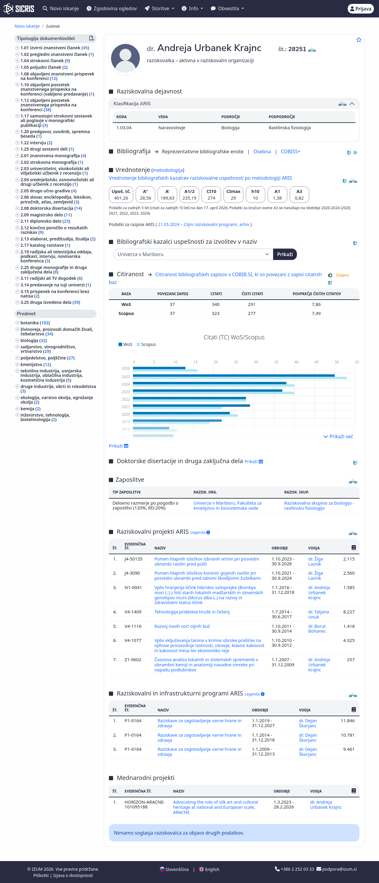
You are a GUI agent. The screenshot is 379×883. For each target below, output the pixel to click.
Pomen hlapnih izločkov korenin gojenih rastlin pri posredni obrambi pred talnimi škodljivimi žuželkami (208, 574)
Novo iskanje (61, 8)
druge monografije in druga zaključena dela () (53, 269)
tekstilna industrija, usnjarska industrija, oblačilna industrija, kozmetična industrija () (51, 375)
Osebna (263, 151)
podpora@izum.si (336, 869)
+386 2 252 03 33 (295, 869)
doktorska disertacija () (56, 208)
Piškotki (41, 875)
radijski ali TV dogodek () (56, 278)
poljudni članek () (49, 67)
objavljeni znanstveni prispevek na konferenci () (57, 76)
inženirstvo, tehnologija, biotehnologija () (45, 417)
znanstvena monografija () (58, 155)
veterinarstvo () (37, 468)
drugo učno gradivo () (53, 191)
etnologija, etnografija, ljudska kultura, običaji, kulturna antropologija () (51, 457)
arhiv (245, 224)
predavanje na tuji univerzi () (60, 285)
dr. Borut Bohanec (317, 631)
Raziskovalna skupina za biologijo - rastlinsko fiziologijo (320, 505)
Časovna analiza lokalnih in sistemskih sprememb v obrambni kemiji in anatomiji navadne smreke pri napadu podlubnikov (207, 666)
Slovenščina (174, 869)
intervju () (41, 142)
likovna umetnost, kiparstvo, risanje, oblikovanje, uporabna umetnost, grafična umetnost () (57, 507)
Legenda (200, 532)
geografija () (34, 525)
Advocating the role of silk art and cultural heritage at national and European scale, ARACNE (216, 807)
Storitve (158, 8)
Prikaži (285, 254)
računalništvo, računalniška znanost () (57, 483)
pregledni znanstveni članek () (62, 54)
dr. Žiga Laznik (315, 560)
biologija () (33, 340)
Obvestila (225, 8)
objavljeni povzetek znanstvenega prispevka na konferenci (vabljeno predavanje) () (57, 89)
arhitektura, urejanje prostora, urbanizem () (51, 495)
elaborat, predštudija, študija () (63, 239)
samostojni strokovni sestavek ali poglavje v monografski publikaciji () (56, 120)
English (209, 869)
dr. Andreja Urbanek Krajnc (319, 596)
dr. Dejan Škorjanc (308, 724)
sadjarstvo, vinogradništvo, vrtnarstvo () (48, 349)
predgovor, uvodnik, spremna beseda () (55, 134)
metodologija (168, 170)
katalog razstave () (50, 245)
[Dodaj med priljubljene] (359, 39)
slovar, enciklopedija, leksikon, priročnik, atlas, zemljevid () (56, 199)
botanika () (35, 322)
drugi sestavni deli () (52, 149)
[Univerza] (193, 254)
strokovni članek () (50, 60)
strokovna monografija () (56, 162)
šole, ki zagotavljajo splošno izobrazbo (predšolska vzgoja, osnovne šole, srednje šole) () (51, 441)
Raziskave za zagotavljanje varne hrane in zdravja (200, 724)
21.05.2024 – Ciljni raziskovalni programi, (198, 224)
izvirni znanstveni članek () (59, 47)
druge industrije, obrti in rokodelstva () (58, 388)
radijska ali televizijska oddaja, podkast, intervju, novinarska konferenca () (56, 256)
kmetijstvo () (35, 364)
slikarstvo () (33, 519)
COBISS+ (290, 151)
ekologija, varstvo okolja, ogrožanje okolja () (56, 400)
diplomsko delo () (50, 221)
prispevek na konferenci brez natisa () (54, 294)
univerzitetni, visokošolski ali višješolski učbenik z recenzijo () (54, 171)
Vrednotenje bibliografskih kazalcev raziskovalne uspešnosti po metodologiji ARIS (200, 178)
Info (190, 8)
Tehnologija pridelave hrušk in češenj (193, 615)
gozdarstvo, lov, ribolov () (47, 475)
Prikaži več (338, 436)
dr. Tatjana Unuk (318, 617)
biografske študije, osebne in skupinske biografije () (49, 428)
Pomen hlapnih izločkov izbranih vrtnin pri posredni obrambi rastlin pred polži (208, 560)
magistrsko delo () (51, 215)
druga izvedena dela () (55, 302)
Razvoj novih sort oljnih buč (183, 629)
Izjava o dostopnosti (73, 875)
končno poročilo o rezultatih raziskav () (54, 230)
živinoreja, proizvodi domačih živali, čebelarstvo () (56, 331)
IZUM (38, 869)
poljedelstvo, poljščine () (47, 358)
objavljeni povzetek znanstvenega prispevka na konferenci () (48, 104)
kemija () (30, 408)
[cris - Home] (19, 8)
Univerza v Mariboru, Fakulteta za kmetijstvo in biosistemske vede (227, 505)
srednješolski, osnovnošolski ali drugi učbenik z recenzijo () (57, 182)
